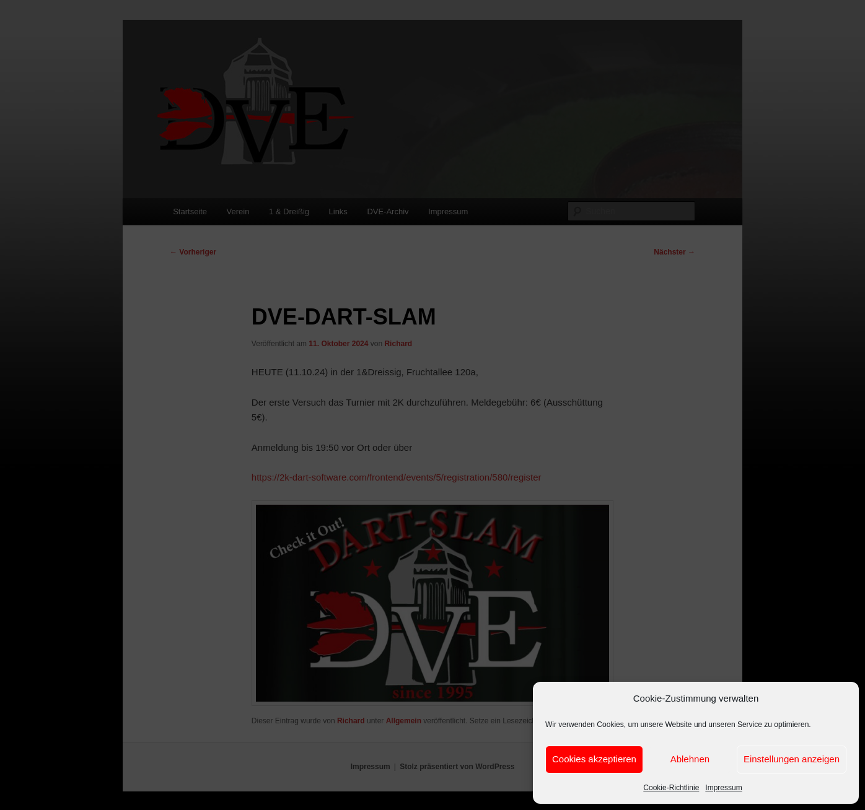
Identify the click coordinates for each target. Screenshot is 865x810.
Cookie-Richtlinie (671, 787)
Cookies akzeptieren (594, 759)
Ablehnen (689, 759)
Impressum (723, 787)
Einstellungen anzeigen (792, 759)
